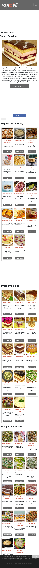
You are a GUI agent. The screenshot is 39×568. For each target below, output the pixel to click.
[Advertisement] (19, 20)
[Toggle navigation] (35, 4)
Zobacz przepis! (7, 151)
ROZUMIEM (35, 556)
